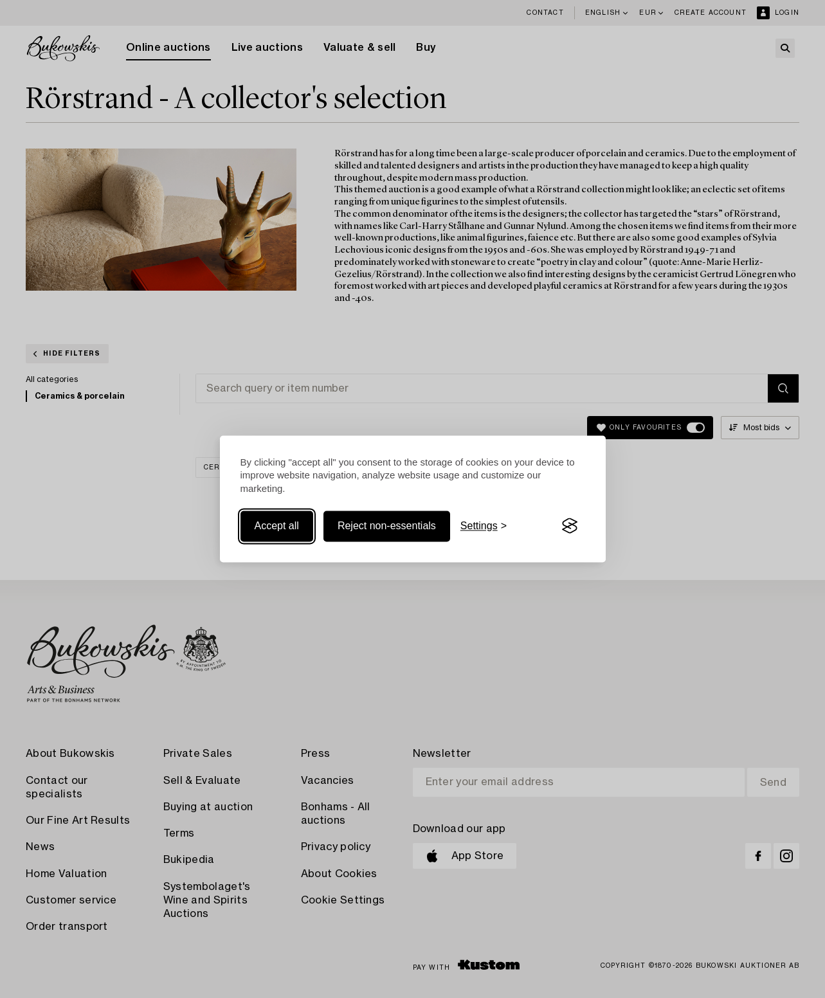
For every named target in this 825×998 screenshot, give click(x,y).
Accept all (277, 525)
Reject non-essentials (387, 525)
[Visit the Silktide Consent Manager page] (569, 526)
